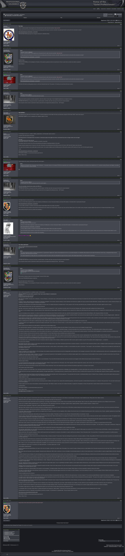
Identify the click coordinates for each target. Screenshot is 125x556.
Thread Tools (110, 22)
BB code (5, 536)
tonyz (5, 133)
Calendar (98, 17)
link (19, 169)
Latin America (22, 14)
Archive (120, 546)
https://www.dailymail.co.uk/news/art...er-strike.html (28, 150)
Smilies (5, 537)
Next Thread (66, 522)
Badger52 (6, 93)
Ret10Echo (6, 50)
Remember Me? (118, 14)
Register (25, 17)
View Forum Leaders (118, 545)
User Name (105, 14)
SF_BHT (6, 220)
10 (111, 20)
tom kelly (6, 112)
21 (118, 20)
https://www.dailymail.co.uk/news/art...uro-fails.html (28, 203)
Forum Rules (6, 540)
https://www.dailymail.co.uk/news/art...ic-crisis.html (28, 31)
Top (123, 546)
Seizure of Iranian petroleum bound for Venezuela (28, 246)
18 (113, 20)
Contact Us (106, 546)
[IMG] (5, 538)
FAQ (61, 17)
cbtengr (5, 26)
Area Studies (16, 14)
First (108, 20)
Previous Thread (60, 522)
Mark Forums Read (110, 545)
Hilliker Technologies (69, 551)
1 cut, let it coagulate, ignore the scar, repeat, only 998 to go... (30, 186)
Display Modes (117, 22)
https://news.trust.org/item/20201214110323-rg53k (28, 492)
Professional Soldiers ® (9, 14)
